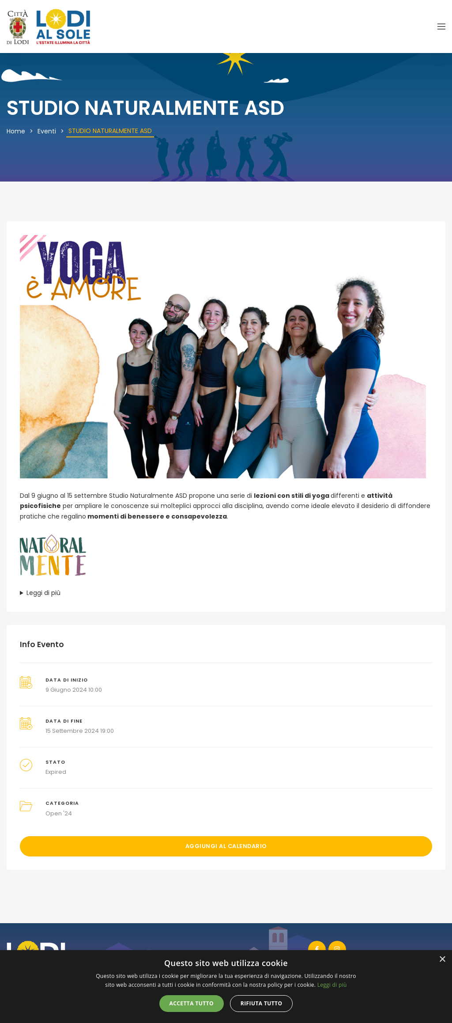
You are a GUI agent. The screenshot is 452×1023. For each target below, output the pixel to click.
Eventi (47, 131)
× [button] (442, 959)
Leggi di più (43, 592)
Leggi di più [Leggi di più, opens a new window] (332, 985)
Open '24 (58, 813)
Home (16, 131)
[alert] (226, 986)
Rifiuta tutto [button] (261, 1003)
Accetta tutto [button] (192, 1003)
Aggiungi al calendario (226, 846)
